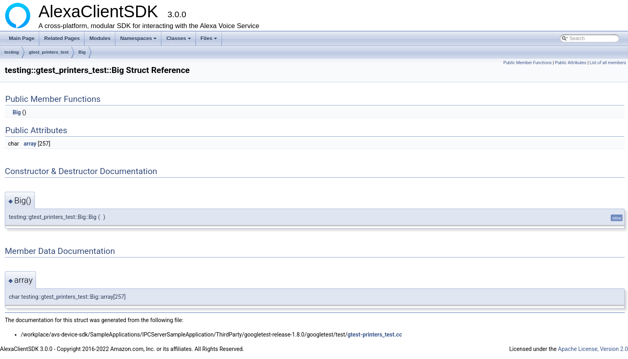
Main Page (21, 38)
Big (82, 52)
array (30, 143)
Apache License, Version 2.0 (593, 349)
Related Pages (62, 38)
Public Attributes (570, 62)
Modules (100, 38)
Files (210, 40)
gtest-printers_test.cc (374, 334)
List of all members (608, 62)
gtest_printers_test (48, 52)
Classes (179, 40)
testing (11, 52)
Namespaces (139, 40)
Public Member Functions (527, 62)
